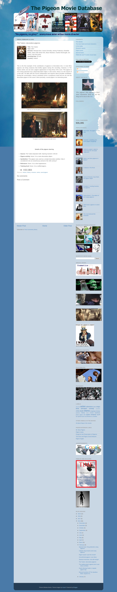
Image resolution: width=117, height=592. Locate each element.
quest (88, 414)
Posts (79, 69)
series (38, 172)
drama (24, 172)
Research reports (80, 48)
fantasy (98, 411)
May (80, 537)
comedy (91, 408)
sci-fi (98, 414)
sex (77, 416)
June (80, 535)
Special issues (80, 52)
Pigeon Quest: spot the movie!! (87, 554)
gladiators (78, 412)
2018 (79, 516)
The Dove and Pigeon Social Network (86, 436)
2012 (79, 521)
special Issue (81, 416)
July (80, 532)
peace (77, 414)
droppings (93, 411)
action (83, 406)
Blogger (75, 587)
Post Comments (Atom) (30, 229)
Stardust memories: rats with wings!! (89, 559)
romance (33, 172)
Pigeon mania (79, 432)
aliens (94, 406)
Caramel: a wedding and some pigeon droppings (90, 140)
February (82, 545)
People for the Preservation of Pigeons (86, 434)
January (81, 576)
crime (78, 411)
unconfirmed (88, 416)
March (81, 542)
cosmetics (98, 408)
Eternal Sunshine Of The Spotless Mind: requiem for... (88, 572)
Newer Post (21, 226)
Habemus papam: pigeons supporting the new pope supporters (90, 150)
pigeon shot (83, 414)
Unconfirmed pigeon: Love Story (88, 557)
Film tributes (79, 41)
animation (84, 408)
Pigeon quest (79, 50)
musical (92, 412)
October (81, 528)
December (82, 523)
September (82, 530)
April (80, 540)
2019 (79, 513)
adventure (89, 406)
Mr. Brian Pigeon (80, 430)
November (82, 525)
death (82, 411)
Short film (78, 406)
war (92, 416)
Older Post (68, 226)
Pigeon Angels (80, 438)
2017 (79, 518)
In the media (79, 46)
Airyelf (64, 587)
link (91, 96)
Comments (80, 72)
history (29, 172)
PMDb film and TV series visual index (86, 55)
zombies (95, 416)
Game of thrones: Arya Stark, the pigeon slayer (91, 177)
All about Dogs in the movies (83, 423)
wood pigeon (44, 172)
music (87, 412)
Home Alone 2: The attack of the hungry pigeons (91, 196)
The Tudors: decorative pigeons (87, 562)
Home (44, 226)
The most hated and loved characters (86, 44)
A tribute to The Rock (89, 167)
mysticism (97, 412)
